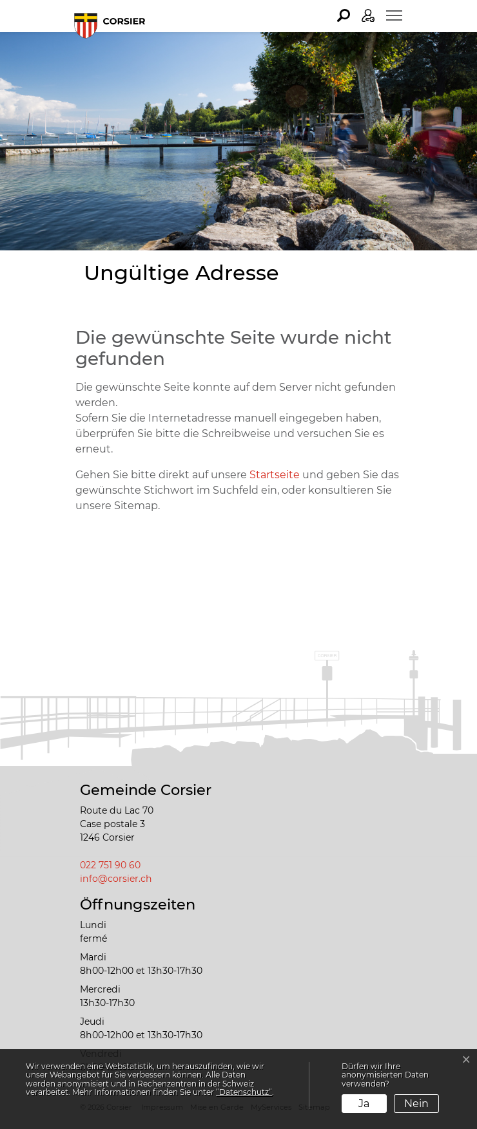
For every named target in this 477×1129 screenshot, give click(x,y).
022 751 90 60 (110, 865)
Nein (416, 1103)
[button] (343, 15)
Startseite (274, 475)
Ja (363, 1103)
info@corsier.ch (116, 878)
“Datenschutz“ (244, 1092)
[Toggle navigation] (394, 15)
